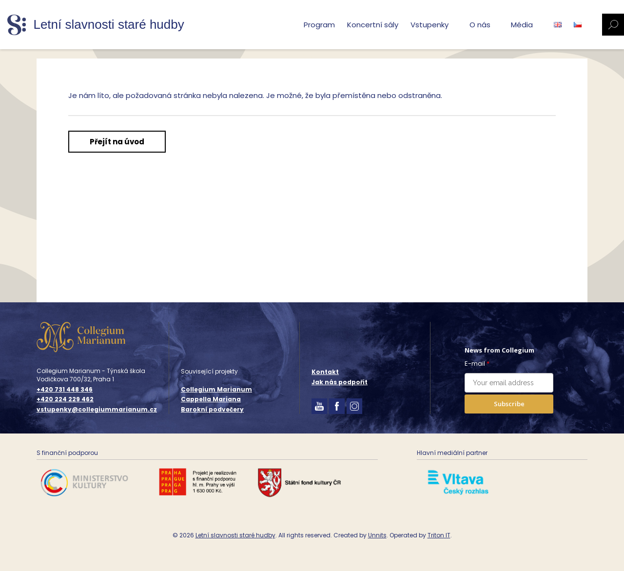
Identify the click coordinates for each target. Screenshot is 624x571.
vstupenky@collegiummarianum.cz (97, 409)
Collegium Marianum (216, 389)
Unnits (377, 535)
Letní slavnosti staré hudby (235, 535)
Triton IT (439, 535)
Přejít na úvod (117, 142)
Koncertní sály (372, 25)
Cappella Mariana (211, 399)
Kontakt (325, 372)
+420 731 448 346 (65, 390)
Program (319, 25)
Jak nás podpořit (340, 382)
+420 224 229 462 (65, 399)
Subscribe (509, 403)
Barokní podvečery (212, 409)
